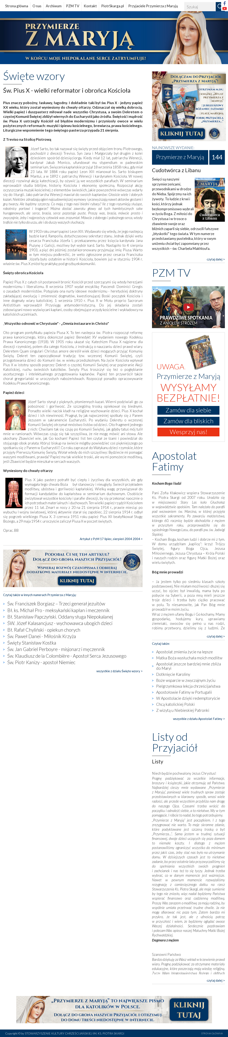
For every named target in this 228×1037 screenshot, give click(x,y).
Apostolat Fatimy (174, 461)
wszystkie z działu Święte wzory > (119, 671)
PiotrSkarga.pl (112, 6)
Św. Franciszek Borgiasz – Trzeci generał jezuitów (56, 603)
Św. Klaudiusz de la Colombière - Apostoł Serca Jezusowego (66, 656)
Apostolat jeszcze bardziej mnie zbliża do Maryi (188, 666)
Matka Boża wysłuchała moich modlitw (189, 657)
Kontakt (90, 6)
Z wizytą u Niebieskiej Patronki (182, 710)
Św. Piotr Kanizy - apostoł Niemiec (41, 662)
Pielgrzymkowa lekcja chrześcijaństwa (188, 686)
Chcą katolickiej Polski (175, 704)
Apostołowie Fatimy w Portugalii (184, 692)
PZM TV (72, 6)
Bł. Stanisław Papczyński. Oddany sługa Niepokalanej (60, 617)
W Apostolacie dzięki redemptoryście (188, 698)
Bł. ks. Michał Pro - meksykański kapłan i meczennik (58, 610)
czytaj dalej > (216, 259)
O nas (36, 6)
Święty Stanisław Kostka (31, 643)
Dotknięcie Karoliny (173, 674)
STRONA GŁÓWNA (212, 1033)
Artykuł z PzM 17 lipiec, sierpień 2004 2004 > (111, 539)
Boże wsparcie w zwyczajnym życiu (186, 680)
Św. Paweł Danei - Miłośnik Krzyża (41, 636)
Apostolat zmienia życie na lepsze (184, 651)
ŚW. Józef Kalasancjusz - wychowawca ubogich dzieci (59, 623)
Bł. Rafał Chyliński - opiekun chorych (43, 630)
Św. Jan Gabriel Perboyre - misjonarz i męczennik (56, 649)
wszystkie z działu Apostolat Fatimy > (199, 719)
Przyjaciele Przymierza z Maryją (153, 6)
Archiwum (54, 6)
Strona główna (16, 6)
